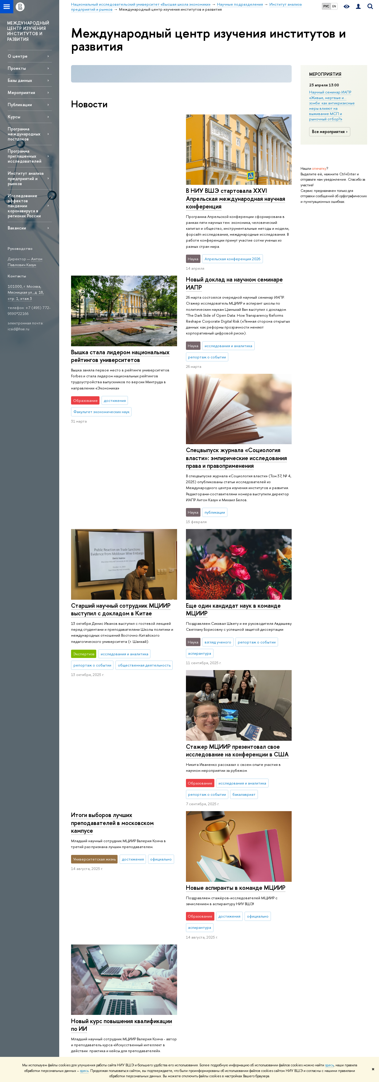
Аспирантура (141, 935)
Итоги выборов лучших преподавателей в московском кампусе (112, 583)
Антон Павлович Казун (25, 262)
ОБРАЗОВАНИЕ (146, 881)
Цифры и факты (84, 889)
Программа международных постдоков (24, 134)
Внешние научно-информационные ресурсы (213, 952)
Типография (259, 912)
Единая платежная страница (94, 1040)
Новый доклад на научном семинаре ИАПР (234, 275)
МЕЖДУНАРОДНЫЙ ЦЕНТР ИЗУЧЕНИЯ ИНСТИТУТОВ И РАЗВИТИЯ (28, 31)
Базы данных (20, 80)
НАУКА (197, 881)
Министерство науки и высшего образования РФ (330, 892)
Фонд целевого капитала (92, 960)
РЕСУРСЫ (259, 881)
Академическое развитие (211, 933)
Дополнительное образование (145, 946)
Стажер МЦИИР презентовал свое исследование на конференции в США (237, 598)
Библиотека (259, 889)
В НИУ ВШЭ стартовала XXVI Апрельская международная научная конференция (120, 198)
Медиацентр (259, 920)
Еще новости (98, 809)
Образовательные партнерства (146, 975)
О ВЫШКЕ (81, 881)
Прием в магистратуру (149, 927)
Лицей (136, 889)
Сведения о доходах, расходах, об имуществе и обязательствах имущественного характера (95, 991)
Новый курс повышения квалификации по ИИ (236, 740)
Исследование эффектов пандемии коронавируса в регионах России (24, 206)
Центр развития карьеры (151, 956)
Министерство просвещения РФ (323, 905)
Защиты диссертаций (207, 926)
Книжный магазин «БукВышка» (274, 904)
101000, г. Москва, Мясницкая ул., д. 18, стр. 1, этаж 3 (26, 292)
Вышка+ (136, 920)
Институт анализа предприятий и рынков (26, 178)
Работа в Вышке (84, 1048)
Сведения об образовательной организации (86, 1013)
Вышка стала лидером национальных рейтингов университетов (235, 195)
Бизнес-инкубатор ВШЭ (150, 964)
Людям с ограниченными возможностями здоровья (93, 1029)
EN (334, 6)
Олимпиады (140, 904)
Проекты (17, 68)
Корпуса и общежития (90, 931)
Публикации (20, 104)
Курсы (14, 116)
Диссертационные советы (212, 918)
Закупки (77, 939)
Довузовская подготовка (151, 897)
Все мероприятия (330, 131)
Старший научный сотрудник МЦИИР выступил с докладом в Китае (235, 446)
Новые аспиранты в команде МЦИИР (121, 713)
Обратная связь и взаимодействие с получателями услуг (147, 991)
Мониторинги (201, 910)
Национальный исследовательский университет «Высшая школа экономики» (137, 857)
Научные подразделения (230, 857)
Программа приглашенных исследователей (24, 156)
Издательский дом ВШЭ (269, 897)
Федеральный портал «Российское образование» (332, 919)
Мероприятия (325, 74)
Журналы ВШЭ (261, 927)
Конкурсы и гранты (206, 941)
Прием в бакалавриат (148, 912)
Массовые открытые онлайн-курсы (326, 932)
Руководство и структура (92, 897)
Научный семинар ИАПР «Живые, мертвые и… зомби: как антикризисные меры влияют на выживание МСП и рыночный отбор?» (332, 105)
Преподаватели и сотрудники (86, 921)
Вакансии (17, 228)
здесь (329, 1065)
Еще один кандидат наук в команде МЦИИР (118, 511)
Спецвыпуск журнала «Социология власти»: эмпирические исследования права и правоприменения (121, 359)
